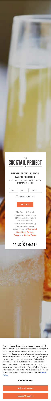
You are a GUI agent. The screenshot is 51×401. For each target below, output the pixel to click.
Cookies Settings (25, 380)
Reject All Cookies (25, 388)
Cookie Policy (30, 235)
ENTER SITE (25, 204)
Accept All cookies (25, 396)
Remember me (26, 196)
